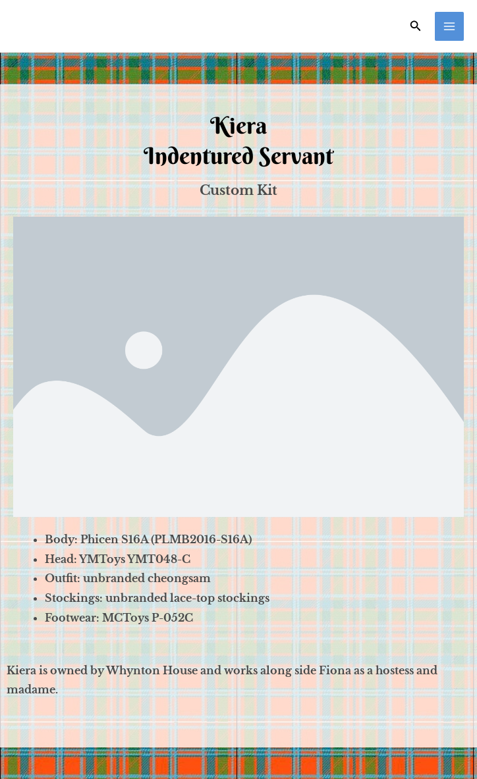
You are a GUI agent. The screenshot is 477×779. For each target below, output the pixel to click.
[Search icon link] (416, 26)
